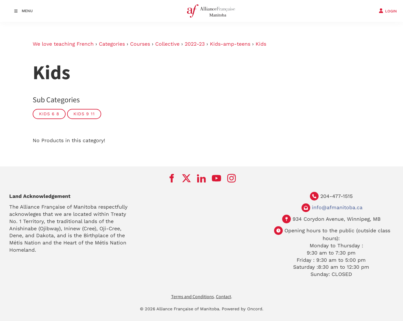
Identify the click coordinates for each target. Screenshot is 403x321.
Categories (112, 44)
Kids (261, 44)
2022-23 (195, 44)
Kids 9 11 (84, 113)
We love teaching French (63, 44)
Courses (140, 44)
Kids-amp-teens (230, 44)
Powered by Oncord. (242, 308)
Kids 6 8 (49, 113)
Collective (167, 44)
